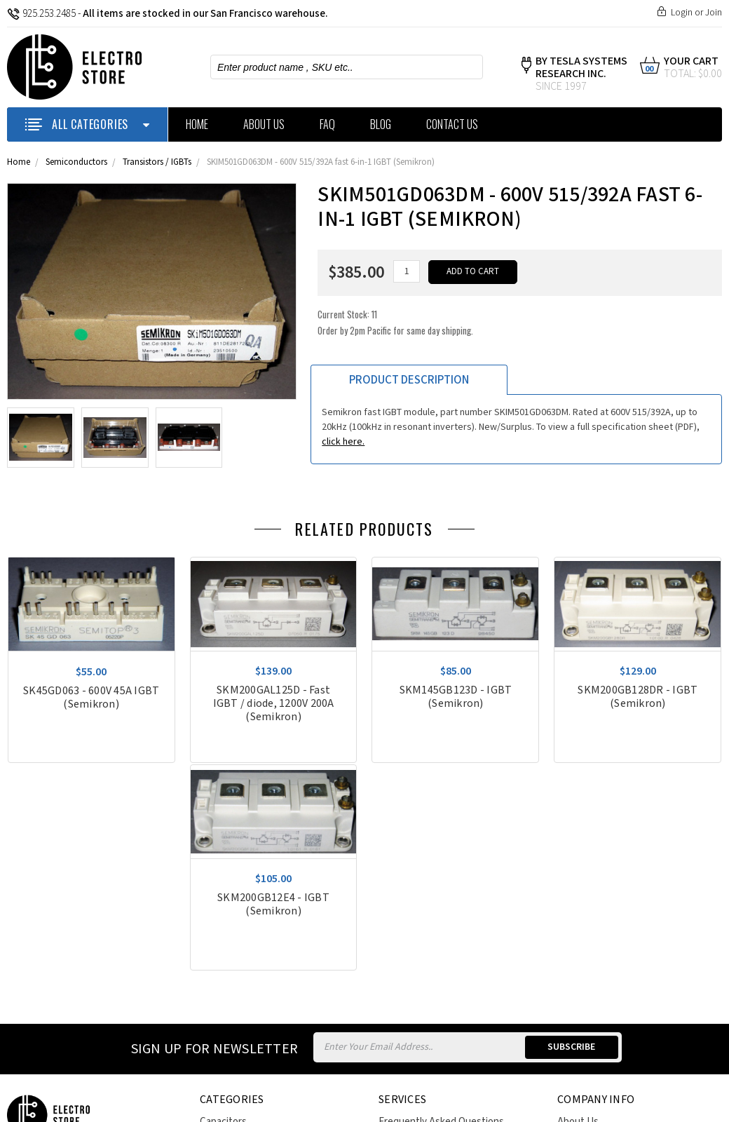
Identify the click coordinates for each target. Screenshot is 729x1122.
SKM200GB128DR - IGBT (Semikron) (638, 697)
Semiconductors (76, 162)
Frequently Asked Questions (441, 914)
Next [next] (718, 532)
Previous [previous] (697, 532)
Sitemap (202, 1096)
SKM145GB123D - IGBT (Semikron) (456, 697)
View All (217, 1039)
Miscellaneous (230, 982)
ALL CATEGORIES (87, 124)
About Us (264, 124)
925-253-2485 (55, 945)
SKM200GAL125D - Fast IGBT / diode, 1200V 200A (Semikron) (273, 703)
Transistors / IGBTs (157, 162)
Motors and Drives (240, 1000)
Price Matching (411, 966)
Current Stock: (395, 322)
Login (682, 12)
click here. (343, 441)
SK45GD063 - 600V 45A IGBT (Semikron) (91, 698)
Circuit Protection (239, 948)
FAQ (327, 124)
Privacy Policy (587, 931)
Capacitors (223, 914)
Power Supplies (234, 1017)
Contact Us (452, 124)
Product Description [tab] (409, 380)
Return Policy (408, 948)
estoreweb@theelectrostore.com (87, 983)
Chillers (216, 931)
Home (197, 124)
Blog (380, 124)
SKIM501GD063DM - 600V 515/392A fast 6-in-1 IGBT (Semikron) (321, 162)
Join (713, 12)
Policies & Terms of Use (430, 931)
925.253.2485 (41, 13)
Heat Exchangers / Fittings (258, 966)
